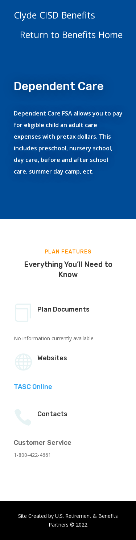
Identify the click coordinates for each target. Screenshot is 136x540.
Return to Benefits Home (71, 34)
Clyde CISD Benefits (54, 15)
